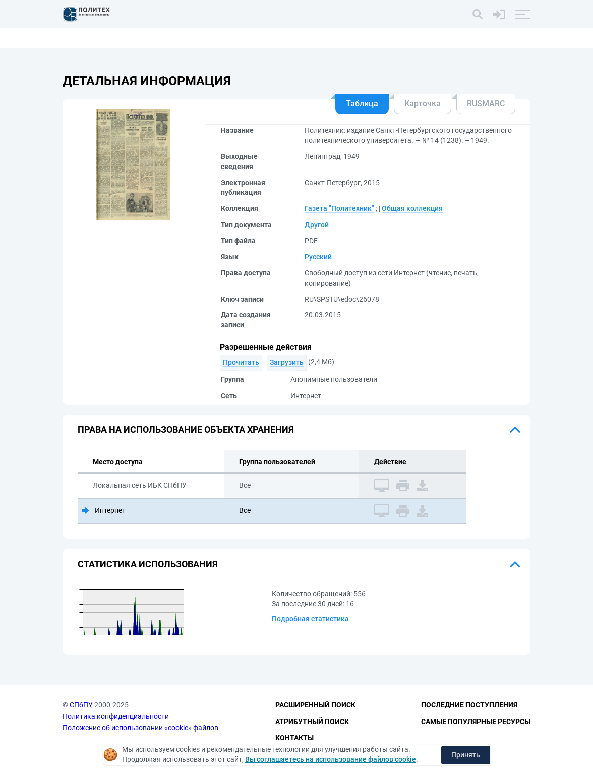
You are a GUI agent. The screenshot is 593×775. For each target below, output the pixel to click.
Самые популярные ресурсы (475, 721)
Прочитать (241, 362)
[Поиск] (477, 14)
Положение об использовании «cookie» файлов (140, 728)
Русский (318, 257)
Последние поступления (469, 705)
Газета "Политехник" (339, 208)
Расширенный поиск (315, 705)
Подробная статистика (310, 619)
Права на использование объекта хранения (186, 429)
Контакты (294, 738)
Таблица (362, 103)
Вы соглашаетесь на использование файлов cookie (330, 759)
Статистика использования (148, 564)
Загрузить (287, 362)
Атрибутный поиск (312, 721)
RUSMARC (486, 103)
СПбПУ (80, 705)
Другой (317, 224)
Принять (465, 755)
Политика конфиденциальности (116, 716)
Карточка (422, 103)
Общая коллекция (412, 208)
